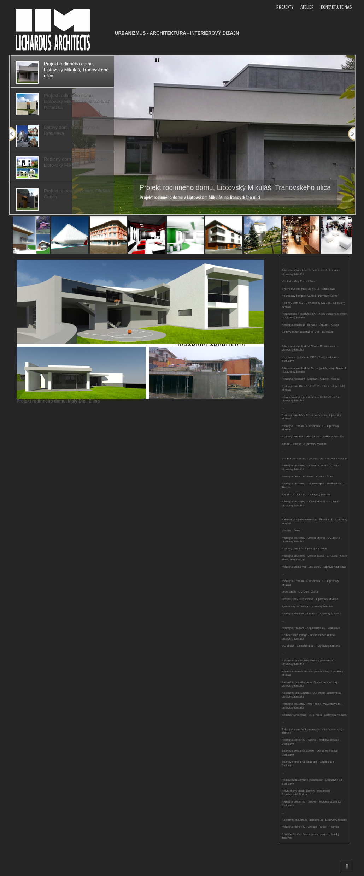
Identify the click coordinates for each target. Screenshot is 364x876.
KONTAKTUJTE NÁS (336, 7)
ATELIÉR (307, 7)
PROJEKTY (284, 7)
